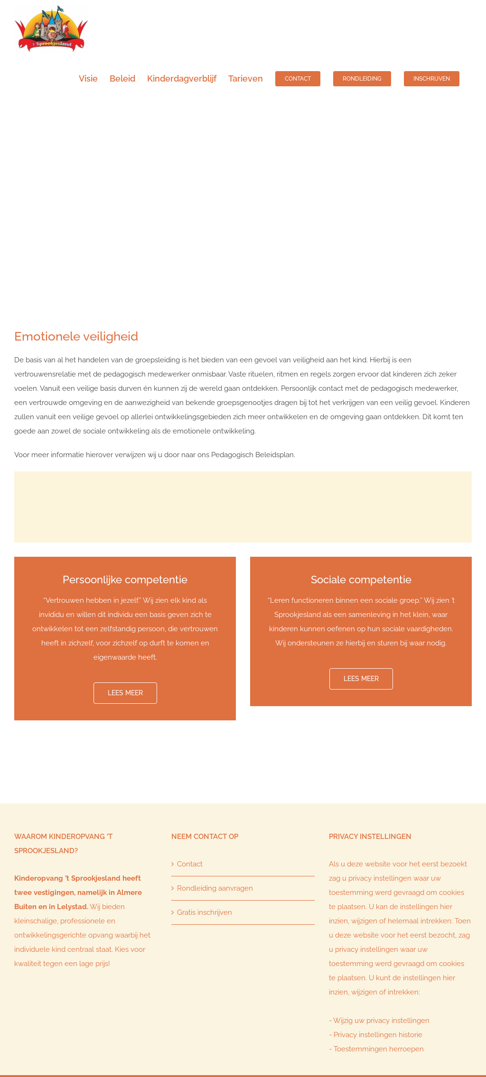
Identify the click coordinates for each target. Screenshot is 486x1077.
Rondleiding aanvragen (215, 888)
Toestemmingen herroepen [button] (379, 1049)
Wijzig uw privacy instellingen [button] (381, 1020)
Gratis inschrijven (204, 912)
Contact (190, 864)
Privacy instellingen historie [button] (378, 1035)
